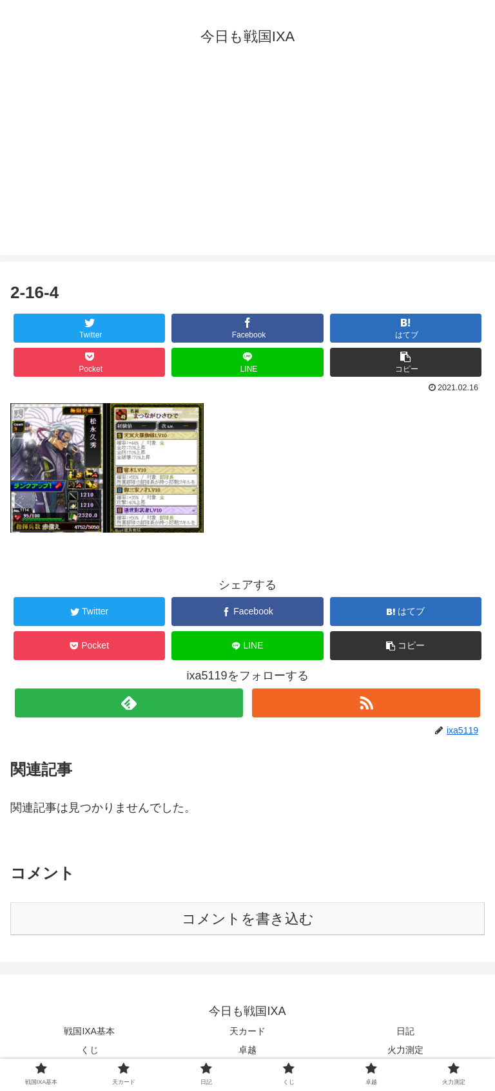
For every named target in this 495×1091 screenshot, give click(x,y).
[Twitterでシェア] (90, 328)
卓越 (247, 1050)
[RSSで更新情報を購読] (366, 702)
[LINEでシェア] (247, 362)
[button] (406, 362)
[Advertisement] (247, 165)
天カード (247, 1031)
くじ (90, 1050)
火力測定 (405, 1050)
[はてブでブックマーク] (406, 328)
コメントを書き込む (248, 919)
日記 (405, 1031)
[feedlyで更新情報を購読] (128, 702)
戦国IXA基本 (89, 1031)
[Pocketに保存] (90, 362)
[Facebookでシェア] (247, 328)
